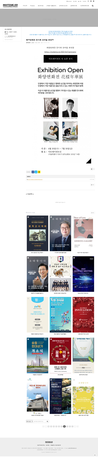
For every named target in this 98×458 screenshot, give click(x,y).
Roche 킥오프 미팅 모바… (83, 294)
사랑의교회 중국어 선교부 (83, 335)
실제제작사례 (74, 7)
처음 (43, 428)
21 (48, 428)
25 (58, 428)
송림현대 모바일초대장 (37, 376)
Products (32, 7)
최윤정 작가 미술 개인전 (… (83, 254)
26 (61, 428)
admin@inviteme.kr (11, 37)
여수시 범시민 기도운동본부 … (37, 254)
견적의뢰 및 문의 (63, 7)
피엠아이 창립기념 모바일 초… (37, 335)
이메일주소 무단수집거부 (55, 446)
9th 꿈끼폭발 (60, 376)
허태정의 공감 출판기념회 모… (37, 294)
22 (51, 428)
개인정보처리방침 (41, 446)
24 (56, 428)
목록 (92, 186)
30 (72, 428)
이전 (46, 428)
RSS (92, 214)
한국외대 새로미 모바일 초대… (60, 294)
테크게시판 (40, 7)
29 (69, 428)
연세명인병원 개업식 (83, 376)
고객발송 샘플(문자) (51, 7)
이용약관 (47, 446)
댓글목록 (30, 195)
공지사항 (25, 7)
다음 (75, 428)
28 (67, 428)
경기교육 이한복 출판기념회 (60, 254)
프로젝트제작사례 (84, 7)
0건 (33, 44)
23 (53, 428)
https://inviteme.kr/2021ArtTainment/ (60, 53)
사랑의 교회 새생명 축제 (83, 417)
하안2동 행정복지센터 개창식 (37, 417)
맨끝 (77, 428)
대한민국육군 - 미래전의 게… (60, 417)
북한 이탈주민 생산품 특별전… (60, 335)
